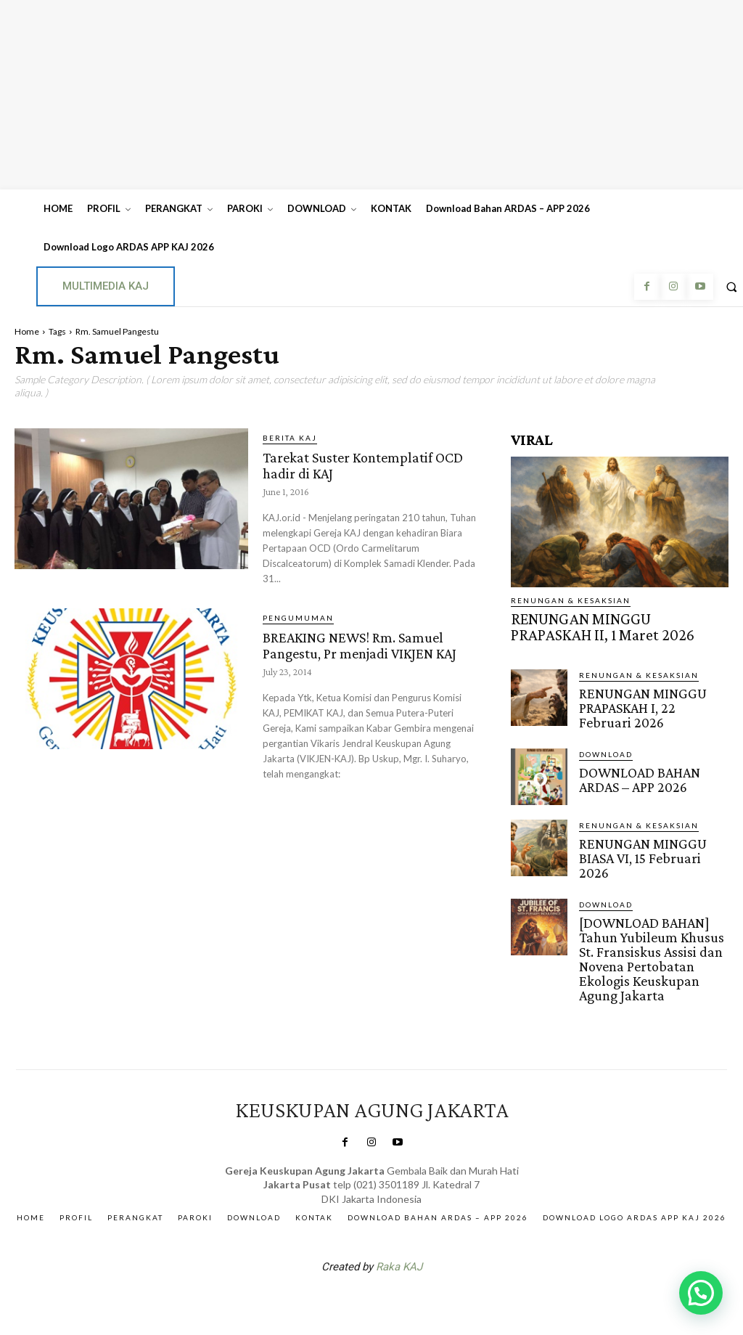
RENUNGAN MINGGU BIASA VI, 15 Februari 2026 (649, 835)
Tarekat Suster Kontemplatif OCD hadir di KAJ (360, 464)
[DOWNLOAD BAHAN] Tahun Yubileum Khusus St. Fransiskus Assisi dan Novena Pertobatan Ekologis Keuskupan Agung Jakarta (653, 924)
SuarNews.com (349, 1257)
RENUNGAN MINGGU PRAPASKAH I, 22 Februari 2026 (643, 697)
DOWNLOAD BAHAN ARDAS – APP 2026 (653, 764)
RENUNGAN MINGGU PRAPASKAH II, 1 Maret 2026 (606, 624)
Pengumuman (298, 617)
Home (27, 331)
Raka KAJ (399, 1219)
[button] (701, 1293)
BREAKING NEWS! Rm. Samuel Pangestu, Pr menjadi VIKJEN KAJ (369, 651)
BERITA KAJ (290, 437)
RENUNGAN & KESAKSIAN (571, 600)
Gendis (415, 1257)
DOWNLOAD (606, 740)
